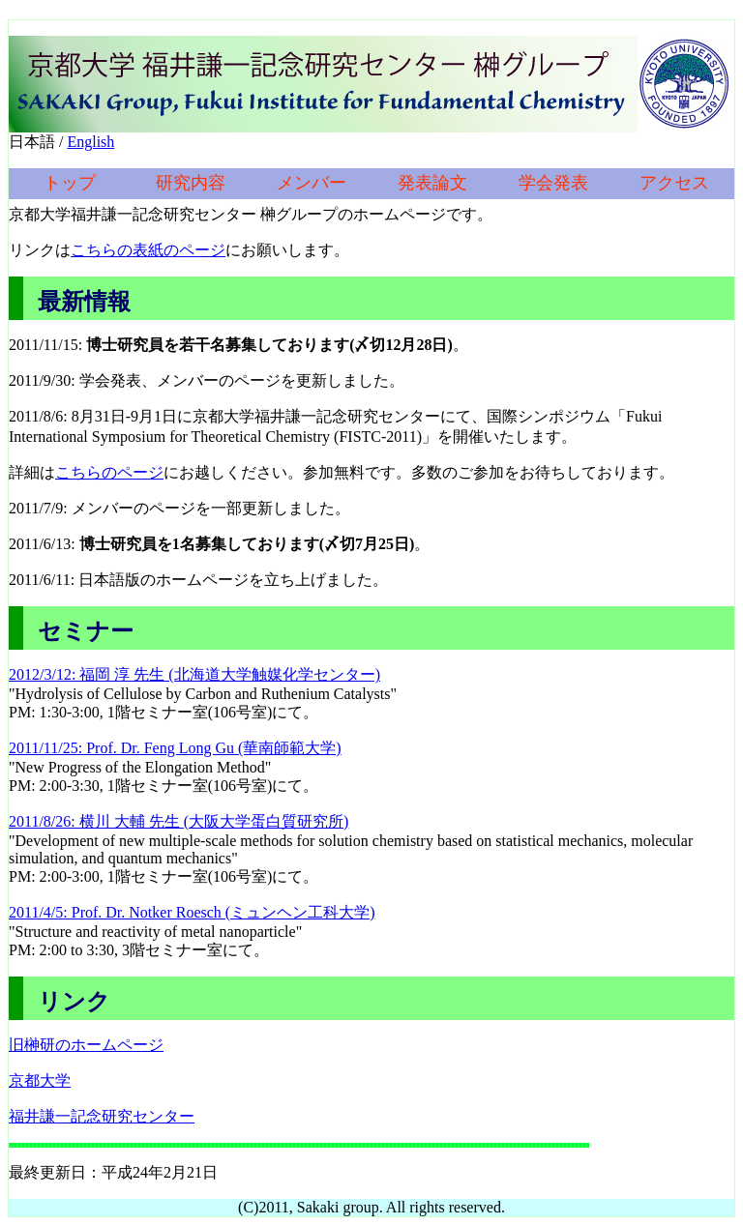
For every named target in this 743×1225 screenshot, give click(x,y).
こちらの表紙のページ (148, 250)
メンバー (311, 182)
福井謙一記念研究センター (101, 1116)
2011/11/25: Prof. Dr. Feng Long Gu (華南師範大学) (175, 748)
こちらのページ (109, 472)
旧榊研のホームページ (86, 1044)
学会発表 (553, 182)
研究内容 (190, 182)
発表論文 (432, 182)
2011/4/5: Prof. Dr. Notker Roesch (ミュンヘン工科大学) (191, 912)
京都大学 (40, 1080)
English (90, 141)
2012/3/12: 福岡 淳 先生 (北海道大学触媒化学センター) (194, 674)
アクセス (674, 182)
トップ (70, 182)
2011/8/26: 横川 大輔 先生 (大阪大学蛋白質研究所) (178, 821)
